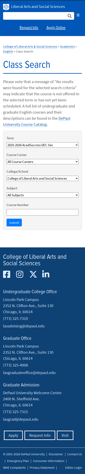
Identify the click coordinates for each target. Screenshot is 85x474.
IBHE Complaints (14, 467)
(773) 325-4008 (15, 365)
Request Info (29, 28)
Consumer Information (48, 461)
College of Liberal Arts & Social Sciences (30, 46)
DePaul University (6, 7)
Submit (14, 223)
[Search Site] (38, 16)
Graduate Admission (21, 385)
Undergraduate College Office (30, 292)
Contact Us (74, 454)
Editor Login (73, 467)
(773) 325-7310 (15, 318)
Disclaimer (56, 454)
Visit (65, 435)
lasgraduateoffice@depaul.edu (29, 372)
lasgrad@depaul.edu (20, 419)
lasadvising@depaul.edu (24, 325)
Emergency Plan (18, 461)
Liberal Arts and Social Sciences (38, 6)
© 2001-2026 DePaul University (24, 454)
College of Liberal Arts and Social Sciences (34, 260)
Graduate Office (17, 338)
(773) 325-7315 (15, 411)
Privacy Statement (42, 467)
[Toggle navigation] (78, 15)
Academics (67, 46)
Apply (13, 435)
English (8, 51)
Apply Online (55, 28)
